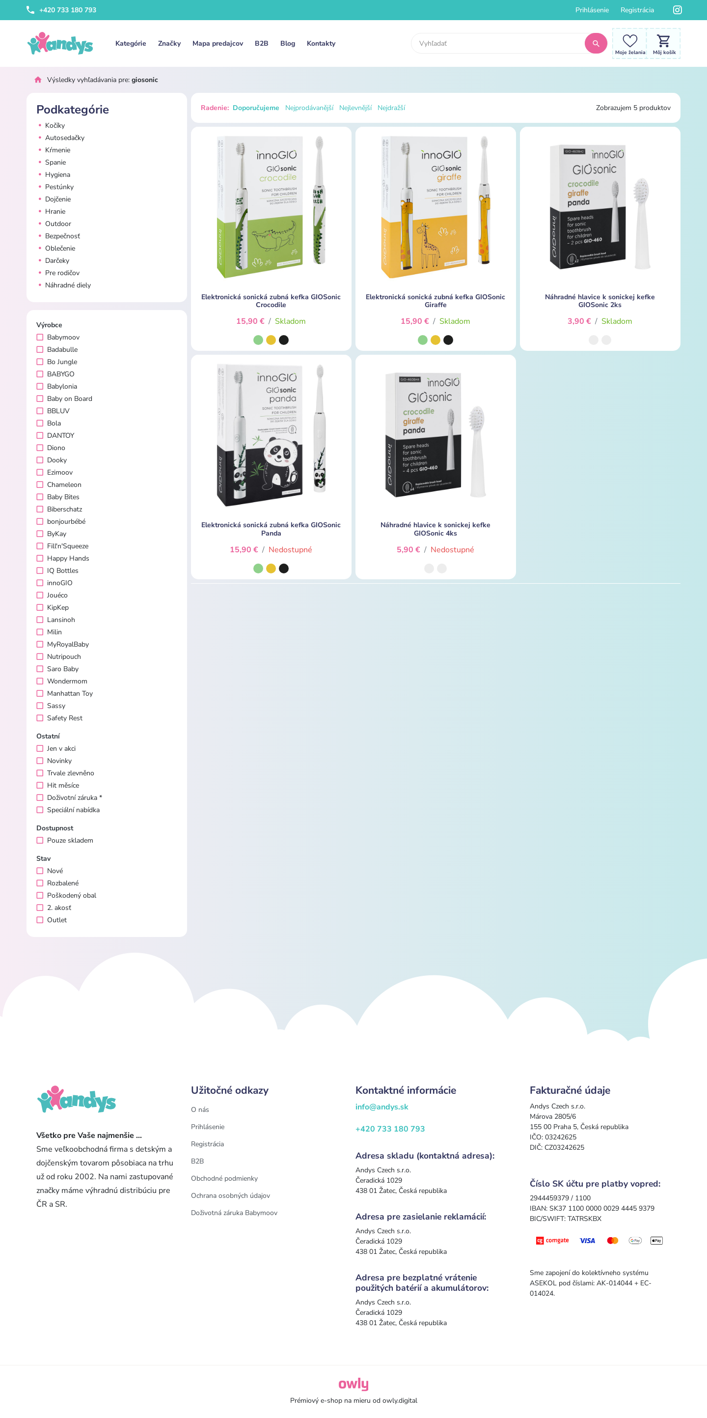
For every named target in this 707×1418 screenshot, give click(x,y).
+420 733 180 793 (61, 10)
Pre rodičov (58, 273)
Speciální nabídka (68, 810)
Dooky (51, 460)
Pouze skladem (64, 840)
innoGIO (54, 583)
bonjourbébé (60, 521)
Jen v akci (56, 748)
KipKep (52, 607)
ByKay (51, 534)
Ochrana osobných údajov (230, 1195)
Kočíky (50, 125)
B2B (262, 43)
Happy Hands (62, 558)
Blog (287, 43)
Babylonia (56, 386)
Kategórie (130, 43)
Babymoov (58, 337)
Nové (49, 871)
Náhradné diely (63, 285)
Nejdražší (391, 108)
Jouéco (52, 595)
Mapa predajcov (217, 43)
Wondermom (61, 681)
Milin (49, 632)
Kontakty (321, 43)
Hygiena (53, 174)
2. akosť (53, 908)
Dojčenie (53, 199)
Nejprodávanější (309, 108)
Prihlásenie (592, 10)
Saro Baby (57, 669)
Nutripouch (58, 657)
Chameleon (59, 485)
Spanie (51, 162)
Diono (50, 448)
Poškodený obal (66, 895)
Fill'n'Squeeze (62, 546)
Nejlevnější (355, 108)
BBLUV (53, 411)
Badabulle (57, 349)
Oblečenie (55, 248)
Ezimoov (54, 472)
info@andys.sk (381, 1107)
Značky (169, 43)
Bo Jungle (56, 362)
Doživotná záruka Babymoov (234, 1213)
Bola (48, 423)
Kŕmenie (53, 150)
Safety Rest (59, 718)
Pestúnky (55, 187)
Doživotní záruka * (69, 798)
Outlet (51, 920)
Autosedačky (60, 137)
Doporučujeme (256, 108)
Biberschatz (59, 509)
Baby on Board (64, 399)
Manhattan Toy (64, 693)
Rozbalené (57, 883)
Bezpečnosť (58, 236)
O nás (200, 1109)
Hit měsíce (57, 785)
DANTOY (55, 435)
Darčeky (52, 260)
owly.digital (399, 1400)
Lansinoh (55, 620)
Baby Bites (58, 497)
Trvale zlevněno (65, 773)
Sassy (50, 706)
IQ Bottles (57, 571)
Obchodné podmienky (224, 1178)
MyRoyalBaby (62, 644)
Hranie (50, 211)
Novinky (54, 761)
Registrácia (637, 10)
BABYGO (55, 374)
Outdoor (53, 223)
